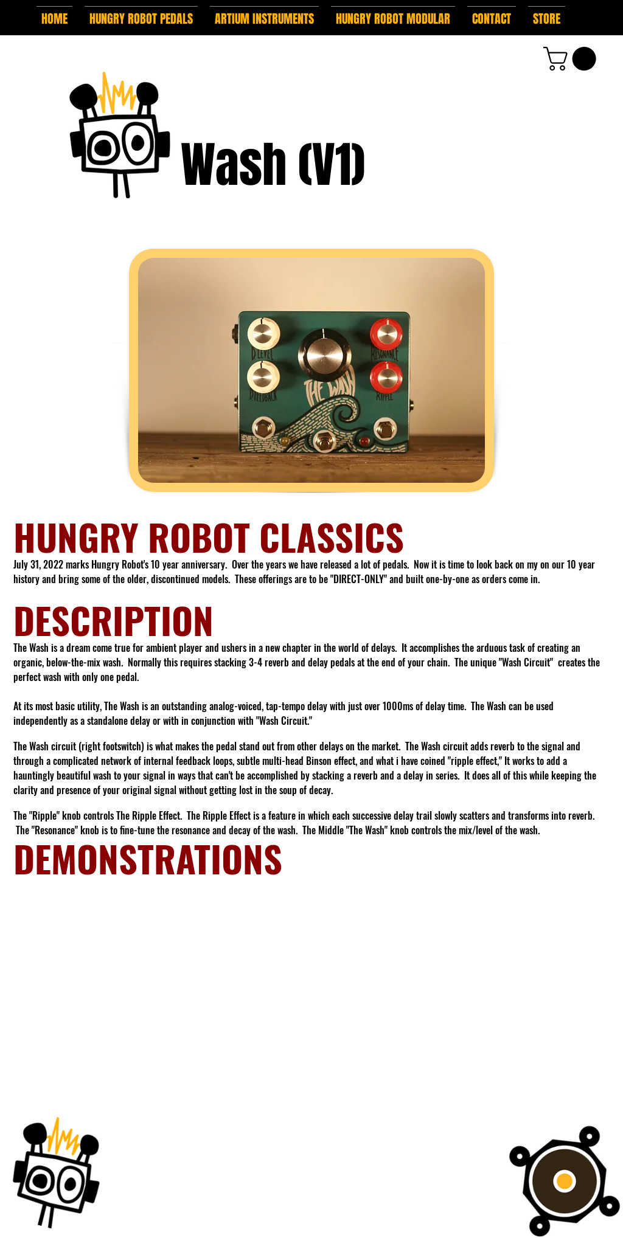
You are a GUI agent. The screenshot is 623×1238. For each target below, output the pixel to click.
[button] (141, 13)
